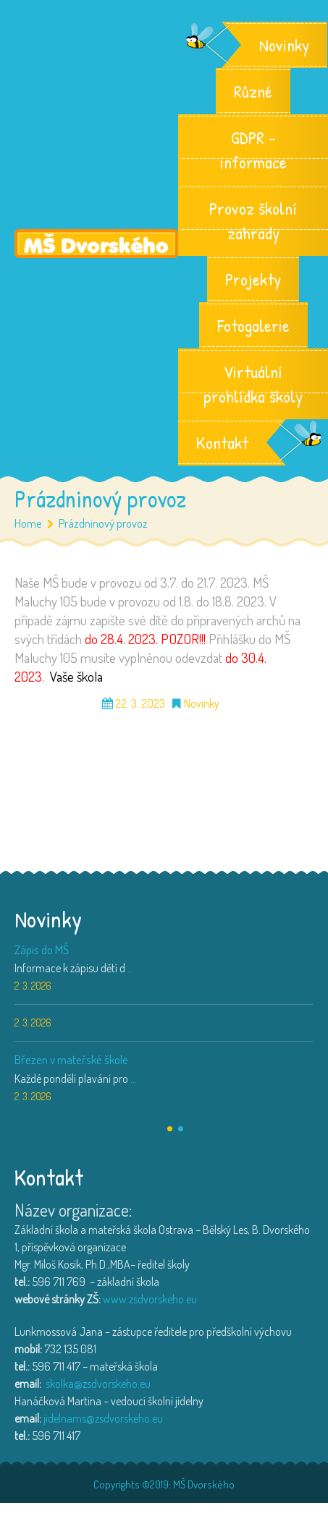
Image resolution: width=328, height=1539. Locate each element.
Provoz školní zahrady (253, 220)
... (130, 968)
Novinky (284, 45)
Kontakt (222, 442)
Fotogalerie (253, 325)
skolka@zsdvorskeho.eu (98, 1383)
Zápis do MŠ (41, 949)
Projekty (253, 279)
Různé (253, 91)
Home (28, 523)
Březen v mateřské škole (71, 1059)
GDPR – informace (253, 149)
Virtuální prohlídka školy (253, 383)
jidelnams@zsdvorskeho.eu (103, 1418)
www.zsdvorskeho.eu (150, 1299)
